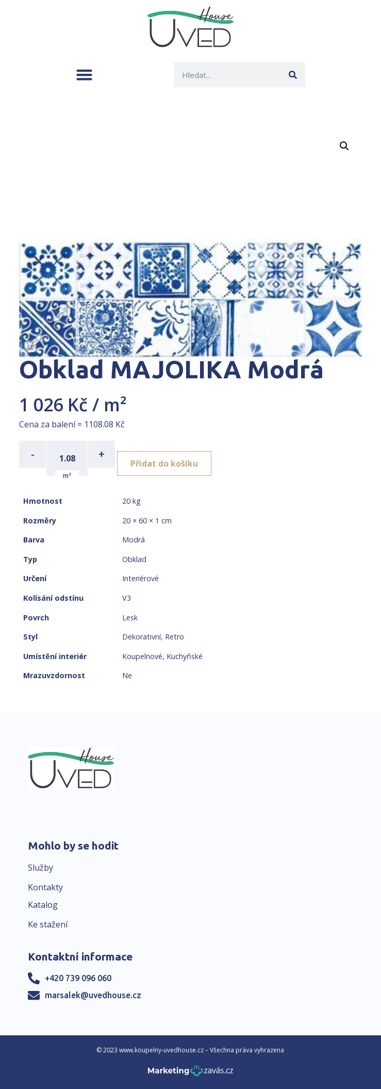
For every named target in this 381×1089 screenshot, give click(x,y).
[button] (84, 74)
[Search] (292, 74)
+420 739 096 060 (78, 978)
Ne (127, 675)
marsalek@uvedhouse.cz (93, 995)
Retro (174, 637)
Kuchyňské (185, 656)
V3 (126, 598)
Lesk (130, 617)
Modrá (133, 540)
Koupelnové (142, 656)
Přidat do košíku (164, 463)
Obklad (134, 559)
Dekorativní (141, 637)
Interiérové (140, 578)
